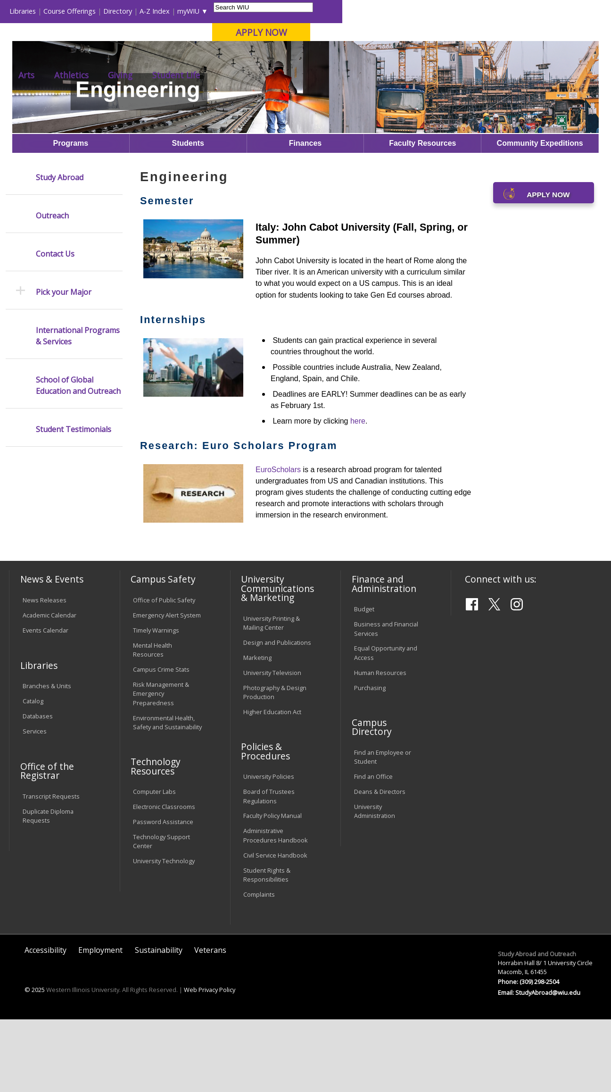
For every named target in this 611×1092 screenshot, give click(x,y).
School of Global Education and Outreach (78, 458)
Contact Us (55, 326)
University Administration (374, 884)
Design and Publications (277, 715)
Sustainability (158, 1023)
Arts (295, 75)
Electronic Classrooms (164, 879)
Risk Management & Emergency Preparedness (161, 766)
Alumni (253, 75)
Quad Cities (227, 56)
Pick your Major (63, 364)
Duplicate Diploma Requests (48, 888)
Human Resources (380, 745)
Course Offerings (338, 11)
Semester (167, 274)
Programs (341, 100)
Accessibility (45, 1023)
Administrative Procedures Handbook (275, 908)
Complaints (259, 967)
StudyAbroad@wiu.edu (547, 1065)
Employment (100, 1023)
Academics (135, 75)
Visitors (89, 11)
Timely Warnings (156, 703)
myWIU (457, 11)
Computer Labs (154, 864)
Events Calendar (45, 703)
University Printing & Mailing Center (271, 695)
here (357, 494)
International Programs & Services (78, 408)
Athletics (340, 75)
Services (35, 804)
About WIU (74, 75)
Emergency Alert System (167, 688)
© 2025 (35, 1062)
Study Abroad (296, 100)
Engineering (512, 100)
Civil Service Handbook (275, 928)
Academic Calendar (49, 688)
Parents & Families (41, 11)
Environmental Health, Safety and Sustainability (167, 795)
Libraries (291, 11)
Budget (364, 682)
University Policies (268, 849)
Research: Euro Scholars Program (239, 518)
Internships (173, 392)
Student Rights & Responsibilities (266, 947)
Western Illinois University (148, 40)
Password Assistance (163, 895)
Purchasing (370, 760)
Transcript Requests (51, 869)
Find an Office (373, 849)
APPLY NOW (530, 32)
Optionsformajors (456, 100)
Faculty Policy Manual (272, 888)
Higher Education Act (272, 784)
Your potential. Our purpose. (105, 56)
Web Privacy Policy (209, 1062)
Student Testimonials (73, 502)
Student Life (445, 75)
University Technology (164, 934)
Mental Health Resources (152, 722)
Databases (38, 789)
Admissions (198, 75)
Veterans (210, 1023)
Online (268, 56)
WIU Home (152, 100)
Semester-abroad (392, 100)
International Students (143, 11)
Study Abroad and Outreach (221, 100)
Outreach (52, 288)
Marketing (257, 730)
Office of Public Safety (164, 673)
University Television (272, 745)
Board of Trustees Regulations (269, 869)
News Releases (44, 673)
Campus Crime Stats (161, 742)
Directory (386, 11)
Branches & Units (47, 759)
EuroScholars (278, 542)
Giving (389, 75)
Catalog (33, 774)
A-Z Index (423, 11)
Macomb (181, 56)
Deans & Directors (379, 864)
